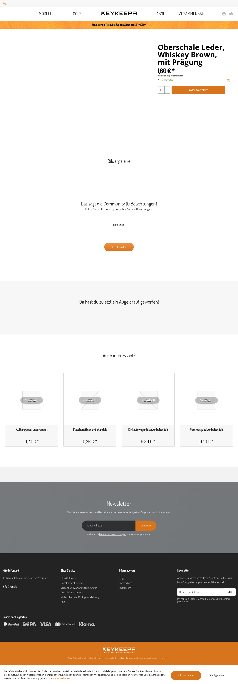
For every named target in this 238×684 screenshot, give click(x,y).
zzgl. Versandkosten (175, 75)
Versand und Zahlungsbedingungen (79, 587)
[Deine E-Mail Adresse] (200, 592)
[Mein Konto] (224, 15)
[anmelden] (145, 526)
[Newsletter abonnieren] (230, 592)
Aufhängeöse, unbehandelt (31, 430)
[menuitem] (46, 14)
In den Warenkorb (198, 90)
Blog (4, 3)
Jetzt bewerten (119, 247)
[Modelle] (46, 14)
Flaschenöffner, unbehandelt (90, 430)
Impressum (125, 587)
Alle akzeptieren (186, 675)
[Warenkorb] (231, 15)
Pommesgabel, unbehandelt (206, 430)
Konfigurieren (217, 675)
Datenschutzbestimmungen (112, 534)
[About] (162, 14)
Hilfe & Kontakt (69, 578)
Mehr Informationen (59, 678)
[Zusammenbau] (192, 14)
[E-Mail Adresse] (108, 526)
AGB (63, 601)
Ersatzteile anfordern (72, 592)
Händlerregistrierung (72, 583)
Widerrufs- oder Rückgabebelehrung (80, 597)
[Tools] (76, 14)
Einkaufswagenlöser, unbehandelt (148, 430)
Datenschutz (125, 583)
